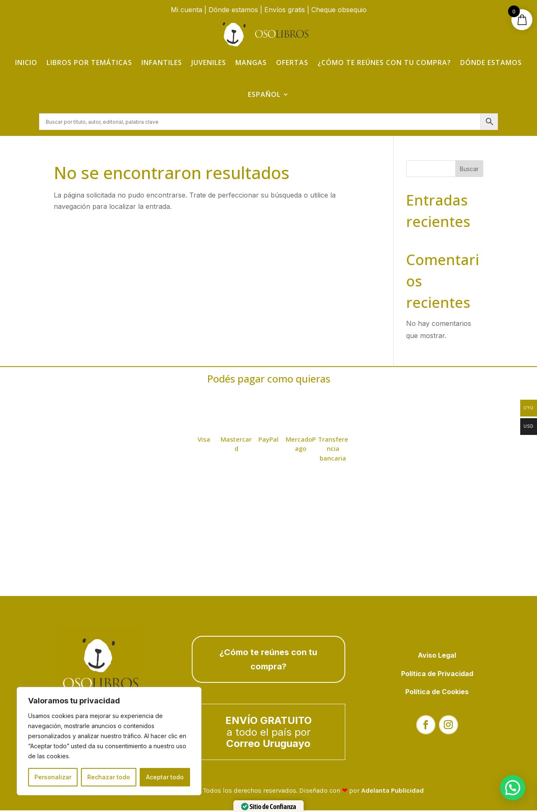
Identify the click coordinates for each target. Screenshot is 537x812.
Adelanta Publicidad (392, 792)
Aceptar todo (165, 777)
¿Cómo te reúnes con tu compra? (384, 62)
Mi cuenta (186, 9)
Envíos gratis (284, 9)
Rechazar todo (108, 777)
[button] (512, 787)
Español (264, 94)
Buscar (469, 170)
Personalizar (52, 777)
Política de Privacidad (437, 675)
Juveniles (208, 62)
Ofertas (292, 62)
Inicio (26, 62)
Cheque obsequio (339, 9)
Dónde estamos (233, 9)
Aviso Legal (437, 657)
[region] (109, 741)
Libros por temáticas (89, 62)
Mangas (251, 62)
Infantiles (161, 62)
